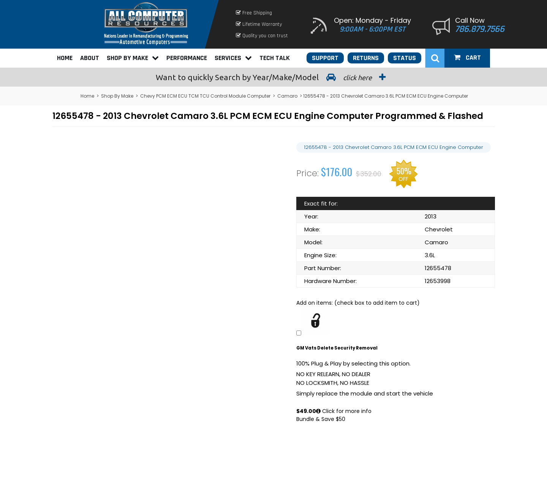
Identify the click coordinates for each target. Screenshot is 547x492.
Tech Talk (274, 58)
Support (325, 58)
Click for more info (344, 411)
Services (233, 58)
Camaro (287, 96)
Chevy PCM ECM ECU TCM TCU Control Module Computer (205, 96)
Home (65, 58)
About (89, 58)
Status (404, 58)
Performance (186, 58)
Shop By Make (133, 58)
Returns (366, 58)
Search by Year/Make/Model (273, 77)
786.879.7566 (479, 29)
